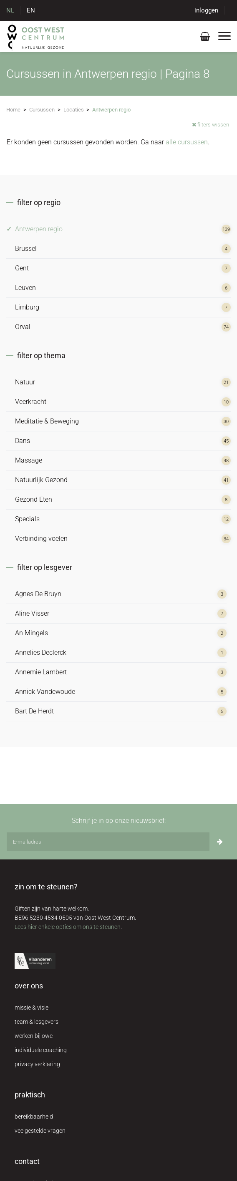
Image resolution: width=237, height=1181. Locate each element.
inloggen (206, 10)
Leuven (25, 288)
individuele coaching (41, 1050)
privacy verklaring (37, 1064)
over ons (29, 985)
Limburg (27, 307)
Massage (28, 460)
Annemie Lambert (41, 672)
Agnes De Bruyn (38, 594)
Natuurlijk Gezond (41, 480)
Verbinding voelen (41, 538)
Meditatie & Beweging (47, 421)
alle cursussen (187, 142)
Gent (22, 268)
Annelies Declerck (40, 652)
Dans (22, 441)
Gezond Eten (33, 499)
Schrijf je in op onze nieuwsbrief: (119, 820)
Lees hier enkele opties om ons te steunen (68, 927)
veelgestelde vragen (40, 1130)
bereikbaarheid (34, 1116)
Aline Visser (32, 613)
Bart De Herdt (34, 711)
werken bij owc (34, 1035)
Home (13, 109)
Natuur (25, 382)
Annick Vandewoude (45, 692)
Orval (22, 327)
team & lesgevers (36, 1021)
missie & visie (31, 1007)
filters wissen (210, 124)
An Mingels (31, 633)
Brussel (26, 249)
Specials (27, 519)
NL (10, 10)
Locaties (73, 109)
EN (31, 10)
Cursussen (42, 109)
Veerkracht (30, 402)
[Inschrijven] (219, 841)
